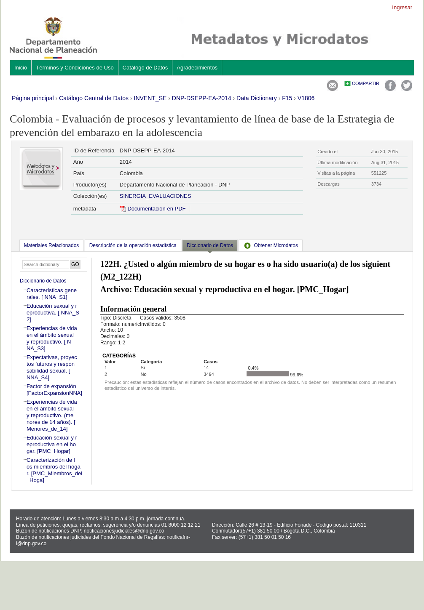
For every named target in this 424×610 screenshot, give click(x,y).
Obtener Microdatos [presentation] (270, 245)
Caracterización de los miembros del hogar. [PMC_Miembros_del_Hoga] (54, 470)
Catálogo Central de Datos (94, 98)
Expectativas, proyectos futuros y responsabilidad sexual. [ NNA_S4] (52, 367)
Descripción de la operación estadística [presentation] (133, 245)
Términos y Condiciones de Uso (74, 67)
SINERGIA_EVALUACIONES (155, 196)
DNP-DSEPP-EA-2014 (201, 98)
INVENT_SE (150, 98)
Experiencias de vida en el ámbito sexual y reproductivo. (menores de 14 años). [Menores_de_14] (52, 415)
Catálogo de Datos (145, 67)
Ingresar (402, 7)
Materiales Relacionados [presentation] (51, 245)
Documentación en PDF (153, 208)
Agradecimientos (197, 67)
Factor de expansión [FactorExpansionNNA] (54, 389)
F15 (287, 98)
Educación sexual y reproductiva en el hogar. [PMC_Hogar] (52, 444)
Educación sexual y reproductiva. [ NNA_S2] (53, 312)
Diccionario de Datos (43, 281)
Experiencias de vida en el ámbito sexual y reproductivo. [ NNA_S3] (52, 338)
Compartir (365, 83)
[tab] (51, 245)
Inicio (20, 67)
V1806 (306, 98)
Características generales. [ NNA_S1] (52, 293)
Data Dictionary (256, 98)
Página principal (33, 98)
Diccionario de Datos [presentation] (210, 245)
